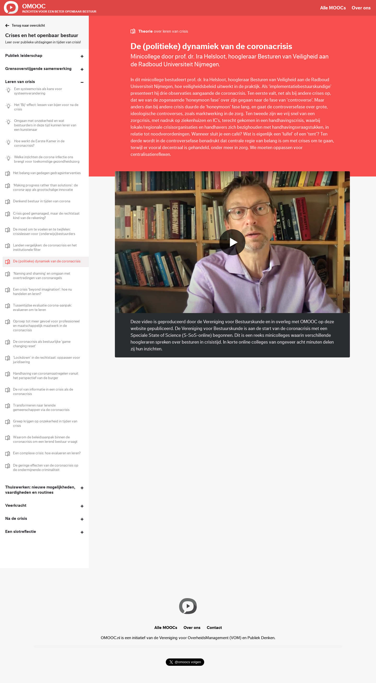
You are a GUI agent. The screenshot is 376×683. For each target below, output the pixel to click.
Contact (214, 628)
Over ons (361, 7)
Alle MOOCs (333, 7)
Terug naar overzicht (28, 25)
